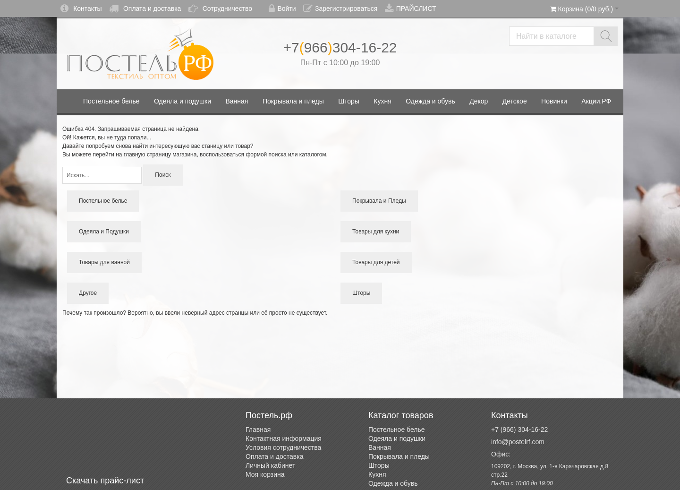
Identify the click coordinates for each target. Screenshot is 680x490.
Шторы (379, 465)
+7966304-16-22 (340, 47)
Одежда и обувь (393, 483)
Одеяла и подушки (396, 438)
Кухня (377, 474)
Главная (258, 429)
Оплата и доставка (145, 8)
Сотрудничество (220, 8)
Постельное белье (396, 429)
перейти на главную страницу (132, 154)
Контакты (81, 8)
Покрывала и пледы (399, 456)
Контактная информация (284, 438)
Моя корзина (265, 474)
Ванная (379, 447)
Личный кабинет (270, 465)
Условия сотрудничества (283, 447)
